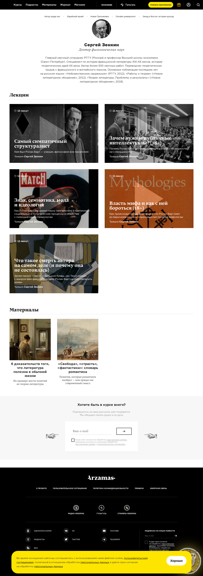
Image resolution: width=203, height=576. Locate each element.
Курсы (18, 4)
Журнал (65, 4)
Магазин (79, 4)
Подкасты (32, 4)
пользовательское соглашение (111, 444)
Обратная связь (158, 488)
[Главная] (101, 477)
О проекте (41, 488)
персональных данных (94, 562)
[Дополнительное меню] (91, 5)
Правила (139, 488)
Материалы (49, 4)
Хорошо (176, 560)
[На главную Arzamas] (5, 5)
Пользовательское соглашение (70, 488)
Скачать (160, 4)
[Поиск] (198, 5)
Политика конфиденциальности (110, 488)
